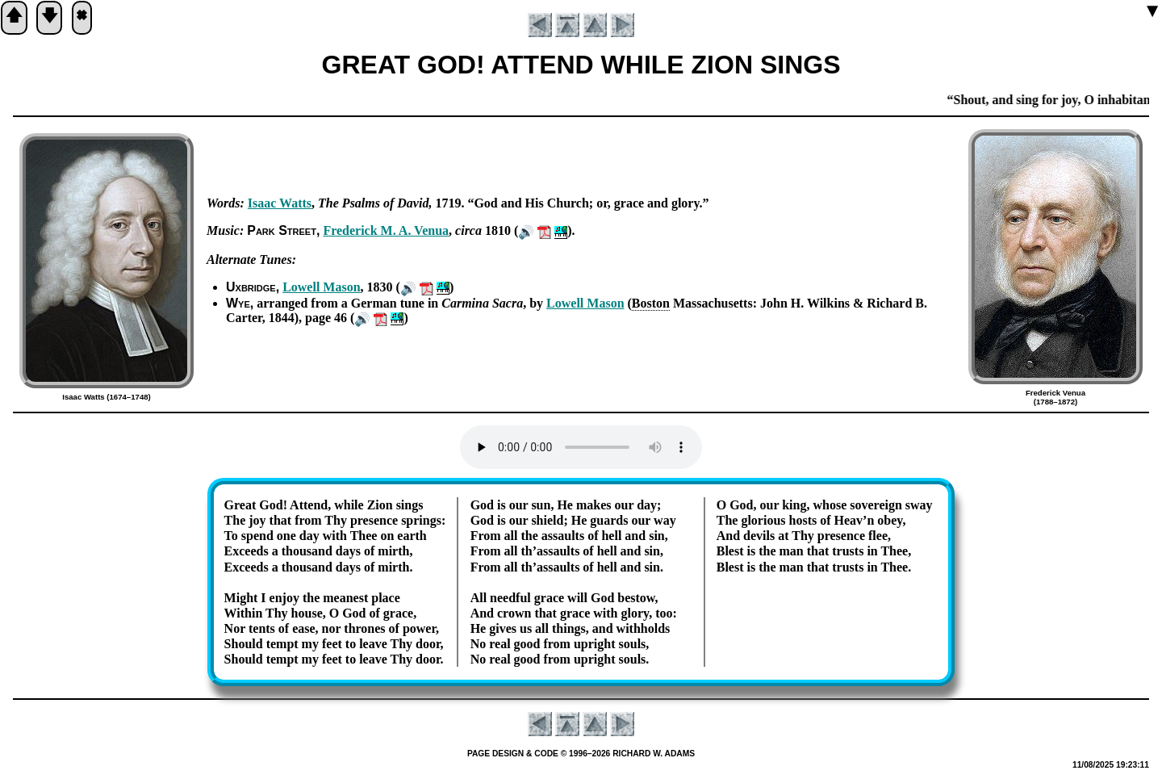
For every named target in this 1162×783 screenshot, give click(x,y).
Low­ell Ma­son (321, 287)
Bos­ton (651, 303)
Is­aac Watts (279, 203)
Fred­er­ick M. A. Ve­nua (386, 230)
